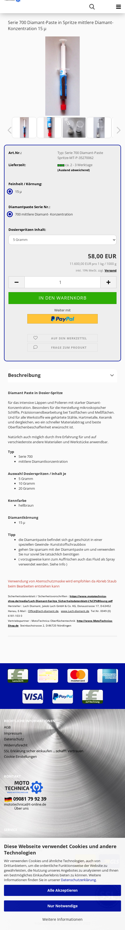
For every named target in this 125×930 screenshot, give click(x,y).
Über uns (21, 808)
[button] (8, 130)
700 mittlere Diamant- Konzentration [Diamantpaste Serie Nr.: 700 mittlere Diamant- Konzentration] (40, 214)
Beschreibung (24, 375)
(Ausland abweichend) (73, 170)
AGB (7, 727)
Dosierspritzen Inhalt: (27, 229)
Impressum (13, 733)
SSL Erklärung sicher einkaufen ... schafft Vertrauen (43, 751)
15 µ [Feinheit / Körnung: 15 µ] (15, 191)
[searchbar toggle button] (92, 6)
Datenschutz (14, 739)
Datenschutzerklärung (78, 879)
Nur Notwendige (62, 905)
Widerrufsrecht (16, 745)
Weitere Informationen (62, 919)
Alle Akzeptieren (62, 890)
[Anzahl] (62, 282)
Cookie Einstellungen (20, 756)
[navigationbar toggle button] (118, 6)
